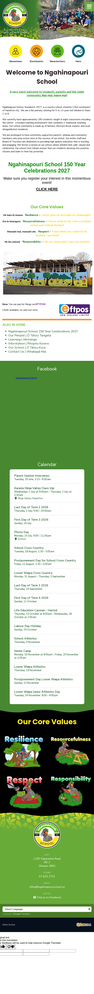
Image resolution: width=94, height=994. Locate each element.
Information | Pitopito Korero (28, 343)
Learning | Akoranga (22, 339)
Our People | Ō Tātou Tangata (29, 335)
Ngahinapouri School (26, 378)
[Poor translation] (11, 946)
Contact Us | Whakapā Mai (27, 351)
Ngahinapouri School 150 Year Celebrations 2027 (43, 331)
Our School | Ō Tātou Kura (27, 347)
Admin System (8, 924)
